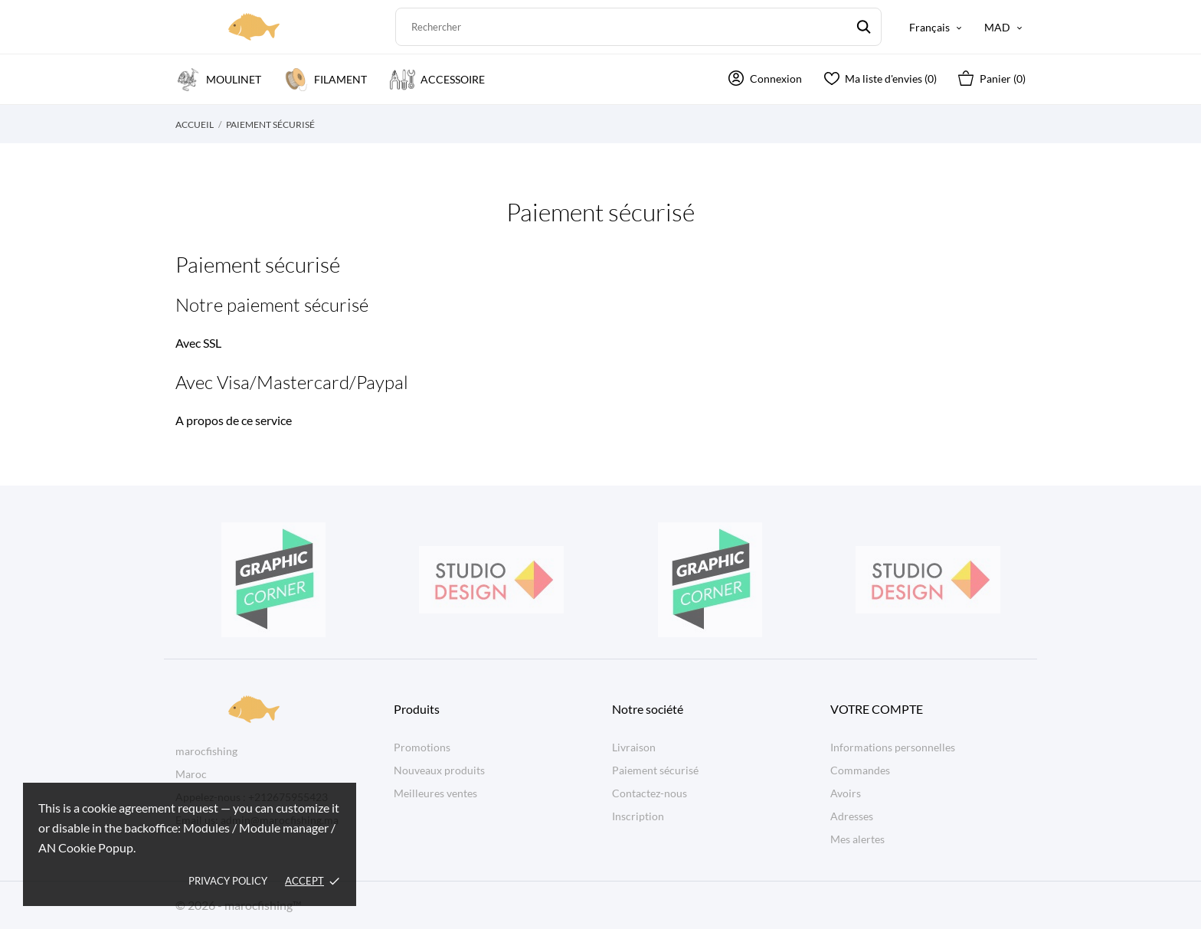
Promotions (422, 747)
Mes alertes (857, 839)
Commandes (860, 770)
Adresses (851, 816)
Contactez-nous (649, 793)
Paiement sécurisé (655, 770)
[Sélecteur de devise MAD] (1005, 28)
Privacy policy (227, 881)
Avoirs (845, 793)
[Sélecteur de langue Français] (937, 28)
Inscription (638, 816)
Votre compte (876, 709)
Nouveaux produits (439, 770)
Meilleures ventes (435, 793)
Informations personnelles (892, 747)
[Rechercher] (638, 27)
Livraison (634, 747)
